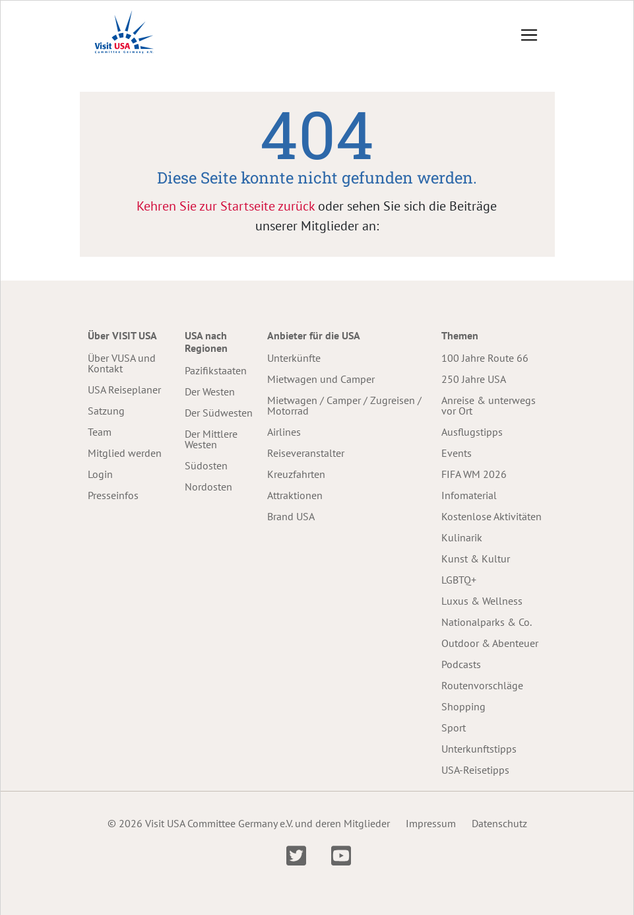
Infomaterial (469, 495)
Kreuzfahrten (296, 474)
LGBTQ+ (458, 579)
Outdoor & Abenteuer (489, 643)
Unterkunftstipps (479, 748)
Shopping (463, 706)
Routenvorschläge (482, 685)
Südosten (206, 465)
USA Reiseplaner (124, 389)
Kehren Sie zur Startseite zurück (226, 206)
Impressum (431, 823)
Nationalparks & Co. (486, 621)
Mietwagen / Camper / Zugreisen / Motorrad (344, 405)
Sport (453, 727)
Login (100, 474)
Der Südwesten (219, 412)
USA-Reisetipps (475, 769)
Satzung (106, 410)
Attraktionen (295, 495)
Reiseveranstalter (305, 452)
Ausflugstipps (472, 431)
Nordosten (208, 486)
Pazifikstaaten (216, 370)
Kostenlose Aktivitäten (491, 516)
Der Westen (210, 391)
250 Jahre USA (473, 379)
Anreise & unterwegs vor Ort (488, 405)
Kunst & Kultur (475, 558)
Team (99, 431)
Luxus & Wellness (482, 600)
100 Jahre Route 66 (484, 357)
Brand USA (291, 516)
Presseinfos (113, 495)
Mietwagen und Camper (321, 379)
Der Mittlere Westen (211, 439)
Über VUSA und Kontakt (122, 363)
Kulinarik (461, 537)
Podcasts (461, 664)
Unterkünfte (294, 357)
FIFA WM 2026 (474, 474)
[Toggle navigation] (529, 35)
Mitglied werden (125, 452)
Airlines (284, 431)
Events (456, 452)
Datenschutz (499, 823)
